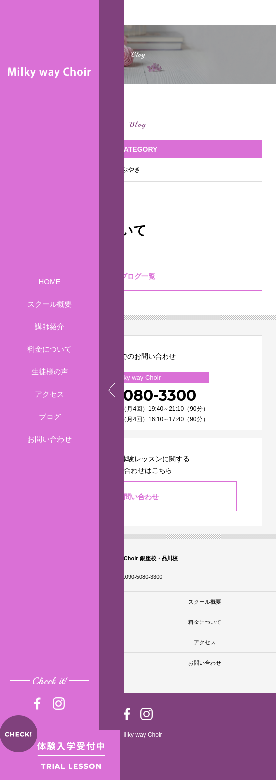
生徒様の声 (49, 371)
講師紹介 (49, 326)
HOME (50, 281)
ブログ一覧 (137, 276)
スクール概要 (49, 304)
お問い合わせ (49, 439)
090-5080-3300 (137, 395)
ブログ (50, 417)
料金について (49, 349)
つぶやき (128, 169)
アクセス (49, 394)
